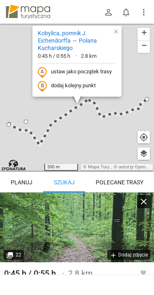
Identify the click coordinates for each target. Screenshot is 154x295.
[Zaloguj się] (108, 12)
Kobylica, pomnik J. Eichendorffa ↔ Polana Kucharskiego (67, 40)
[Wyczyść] (143, 201)
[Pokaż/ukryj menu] (143, 12)
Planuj (21, 182)
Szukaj (64, 182)
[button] (147, 99)
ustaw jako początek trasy (75, 72)
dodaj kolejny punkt (67, 86)
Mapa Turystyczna (106, 167)
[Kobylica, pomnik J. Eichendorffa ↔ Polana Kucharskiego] (77, 227)
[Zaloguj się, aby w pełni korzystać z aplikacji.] (143, 272)
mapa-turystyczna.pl (28, 12)
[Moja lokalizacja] (144, 137)
